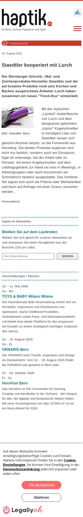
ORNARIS (15, 350)
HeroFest (15, 383)
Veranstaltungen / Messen (20, 276)
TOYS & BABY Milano (27, 296)
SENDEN (67, 256)
